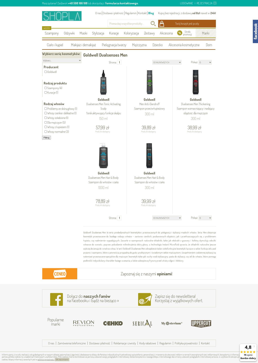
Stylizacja (98, 33)
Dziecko (157, 44)
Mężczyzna (139, 44)
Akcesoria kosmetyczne (184, 44)
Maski (83, 33)
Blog (151, 13)
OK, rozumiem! (62, 359)
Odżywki (69, 33)
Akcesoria (166, 33)
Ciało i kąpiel (55, 44)
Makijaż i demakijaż (83, 44)
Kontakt (142, 13)
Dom (209, 44)
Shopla (64, 16)
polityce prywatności (45, 359)
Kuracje (114, 33)
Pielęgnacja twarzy (114, 44)
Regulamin (131, 13)
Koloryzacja (131, 33)
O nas (98, 13)
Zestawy (149, 33)
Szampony (52, 33)
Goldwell (103, 106)
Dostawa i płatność (113, 13)
